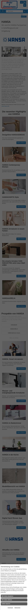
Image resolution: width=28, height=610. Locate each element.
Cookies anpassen (6, 603)
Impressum (10, 607)
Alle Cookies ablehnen (7, 599)
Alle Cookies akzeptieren (7, 596)
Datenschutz (17, 607)
